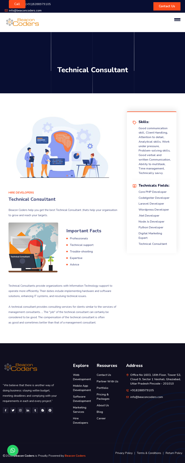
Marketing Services (79, 410)
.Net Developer (149, 215)
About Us (103, 405)
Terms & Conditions (149, 453)
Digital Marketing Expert (150, 235)
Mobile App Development (82, 388)
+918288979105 (142, 390)
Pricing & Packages (103, 397)
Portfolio (102, 388)
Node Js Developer (151, 221)
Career (101, 418)
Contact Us (167, 6)
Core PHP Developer (153, 192)
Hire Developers (80, 420)
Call (17, 4)
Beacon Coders (75, 456)
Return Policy (173, 453)
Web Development (82, 377)
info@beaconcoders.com (25, 11)
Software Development (82, 399)
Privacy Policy (124, 453)
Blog (100, 412)
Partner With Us (107, 381)
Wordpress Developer (154, 209)
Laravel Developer (151, 204)
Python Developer (151, 227)
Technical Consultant (153, 244)
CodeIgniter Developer (154, 198)
